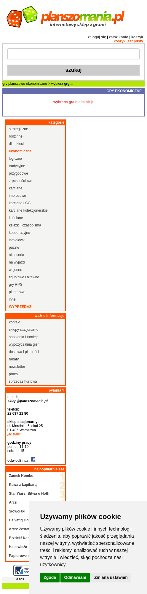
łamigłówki (17, 240)
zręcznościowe (20, 181)
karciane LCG (20, 203)
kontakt (14, 322)
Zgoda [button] (50, 577)
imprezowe (17, 196)
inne (12, 299)
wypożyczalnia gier (24, 344)
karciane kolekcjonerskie (28, 210)
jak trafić (14, 434)
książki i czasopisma (25, 225)
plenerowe (17, 292)
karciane (15, 188)
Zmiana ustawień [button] (111, 577)
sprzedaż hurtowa (23, 381)
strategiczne (18, 129)
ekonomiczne (36, 84)
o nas (20, 579)
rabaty (14, 359)
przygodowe (18, 173)
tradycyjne (17, 166)
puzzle (14, 247)
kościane (16, 218)
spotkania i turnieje (24, 337)
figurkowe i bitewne (24, 277)
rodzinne (16, 136)
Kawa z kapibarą (22, 485)
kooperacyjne (19, 233)
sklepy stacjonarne (23, 330)
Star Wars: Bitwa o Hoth (29, 493)
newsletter (17, 367)
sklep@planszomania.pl (27, 401)
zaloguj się (97, 37)
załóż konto (118, 37)
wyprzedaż (20, 307)
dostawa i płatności (24, 352)
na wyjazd (17, 262)
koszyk (137, 37)
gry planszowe (13, 84)
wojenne (15, 270)
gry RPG (16, 284)
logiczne (15, 159)
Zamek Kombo (21, 476)
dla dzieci (16, 144)
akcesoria (16, 255)
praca (13, 374)
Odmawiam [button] (75, 577)
